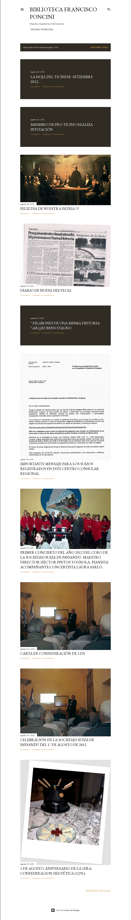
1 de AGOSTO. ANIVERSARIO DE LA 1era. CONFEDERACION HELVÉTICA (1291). (56, 871)
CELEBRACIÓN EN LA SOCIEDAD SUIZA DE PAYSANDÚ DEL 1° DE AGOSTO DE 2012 (57, 742)
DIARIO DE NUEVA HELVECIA (45, 290)
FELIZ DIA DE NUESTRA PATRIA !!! (49, 208)
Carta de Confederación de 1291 (52, 653)
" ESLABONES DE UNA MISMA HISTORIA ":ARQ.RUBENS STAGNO (65, 325)
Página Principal (42, 29)
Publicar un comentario (53, 86)
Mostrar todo (99, 47)
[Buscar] (109, 9)
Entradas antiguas (98, 891)
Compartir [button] (35, 86)
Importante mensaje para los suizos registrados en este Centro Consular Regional (59, 468)
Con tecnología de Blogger (65, 910)
